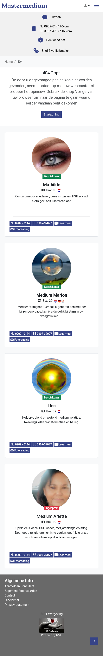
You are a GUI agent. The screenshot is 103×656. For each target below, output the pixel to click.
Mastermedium (25, 6)
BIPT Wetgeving (52, 614)
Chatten (55, 17)
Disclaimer (12, 600)
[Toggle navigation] (96, 6)
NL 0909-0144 (54, 26)
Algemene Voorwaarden (21, 591)
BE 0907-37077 (56, 31)
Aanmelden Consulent (19, 586)
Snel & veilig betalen (55, 51)
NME (59, 635)
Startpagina (51, 114)
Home (9, 62)
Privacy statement (17, 605)
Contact (10, 595)
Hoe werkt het (55, 40)
